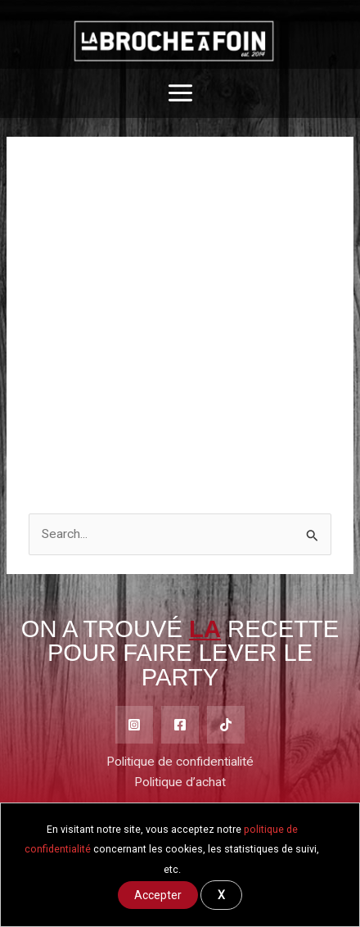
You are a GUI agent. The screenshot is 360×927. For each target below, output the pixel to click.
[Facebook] (180, 725)
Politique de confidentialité (180, 761)
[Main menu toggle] (180, 93)
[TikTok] (226, 725)
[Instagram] (134, 725)
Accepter (158, 895)
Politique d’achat (180, 782)
